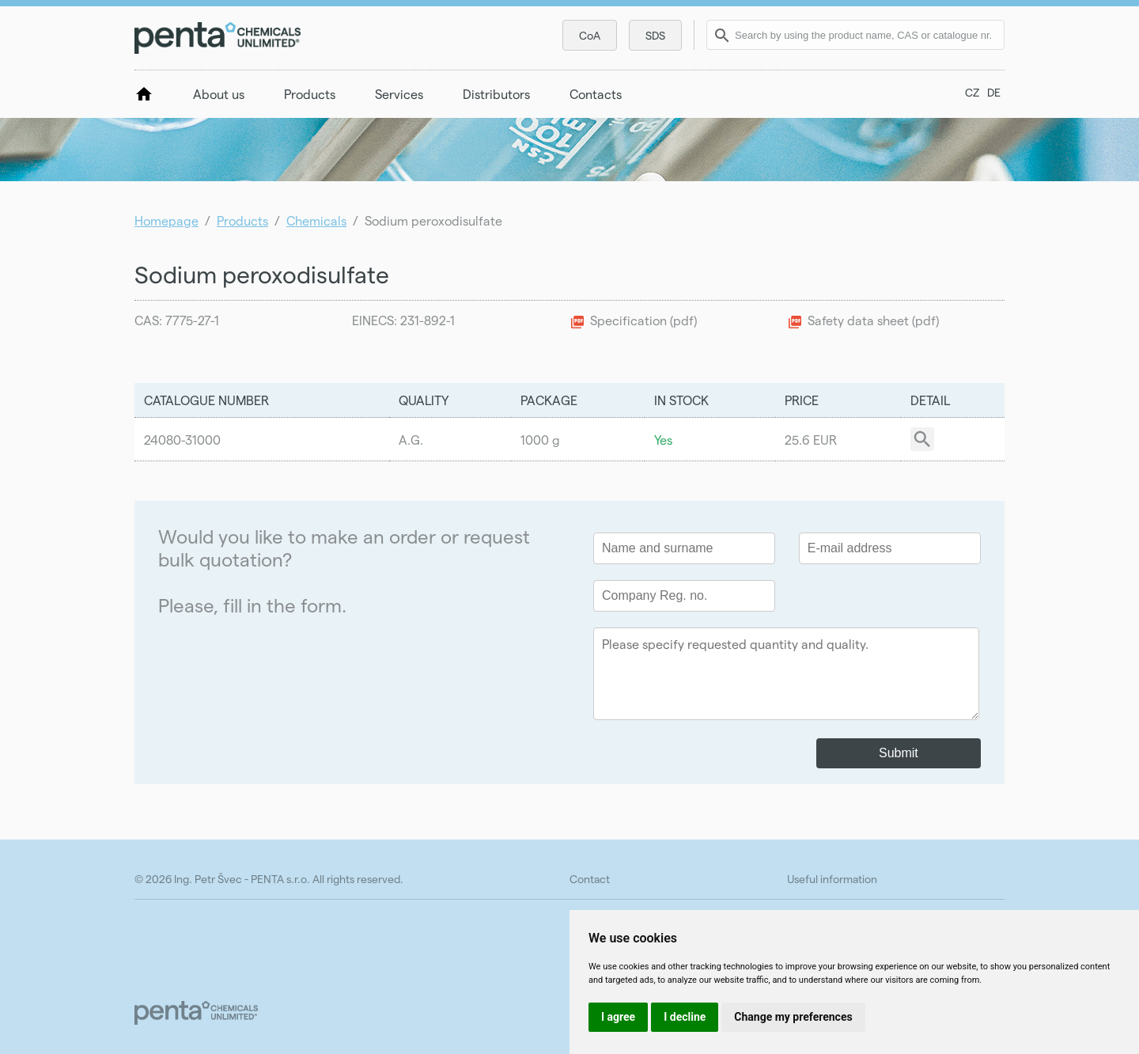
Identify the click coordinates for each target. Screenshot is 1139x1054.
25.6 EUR (811, 439)
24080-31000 (182, 439)
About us (218, 93)
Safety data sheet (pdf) (873, 320)
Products (309, 93)
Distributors (496, 93)
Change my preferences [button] (793, 1016)
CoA (589, 35)
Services (399, 93)
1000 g (540, 439)
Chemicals (316, 220)
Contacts (596, 93)
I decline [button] (685, 1016)
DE (994, 92)
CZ (972, 92)
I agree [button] (618, 1016)
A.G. (411, 439)
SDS (655, 35)
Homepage (166, 220)
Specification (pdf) (643, 320)
